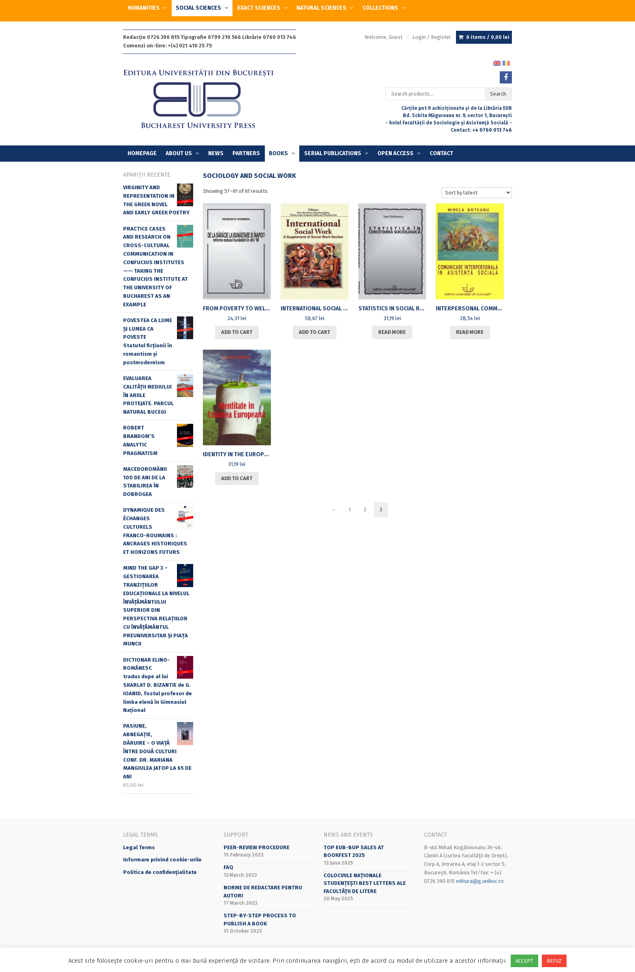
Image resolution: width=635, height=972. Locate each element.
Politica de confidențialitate (160, 872)
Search (498, 94)
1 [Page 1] (350, 509)
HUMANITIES (144, 7)
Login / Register (431, 37)
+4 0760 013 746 (492, 130)
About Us (179, 153)
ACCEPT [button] (524, 961)
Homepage (142, 153)
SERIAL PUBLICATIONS (332, 153)
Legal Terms (139, 847)
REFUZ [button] (554, 961)
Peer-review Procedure (257, 847)
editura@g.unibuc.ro (480, 881)
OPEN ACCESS (395, 153)
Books (278, 153)
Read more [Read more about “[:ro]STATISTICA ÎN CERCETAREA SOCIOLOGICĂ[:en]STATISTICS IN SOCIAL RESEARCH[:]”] (392, 332)
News (216, 153)
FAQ (228, 867)
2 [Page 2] (365, 509)
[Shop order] (476, 192)
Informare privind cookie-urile (162, 860)
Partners (246, 153)
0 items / (487, 37)
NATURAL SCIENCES (321, 7)
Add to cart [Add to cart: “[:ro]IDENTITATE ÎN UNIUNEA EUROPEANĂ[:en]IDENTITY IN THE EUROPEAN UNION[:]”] (236, 478)
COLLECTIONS (380, 7)
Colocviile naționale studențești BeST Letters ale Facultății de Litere (365, 883)
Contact (441, 153)
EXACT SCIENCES (258, 7)
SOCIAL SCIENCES (198, 7)
